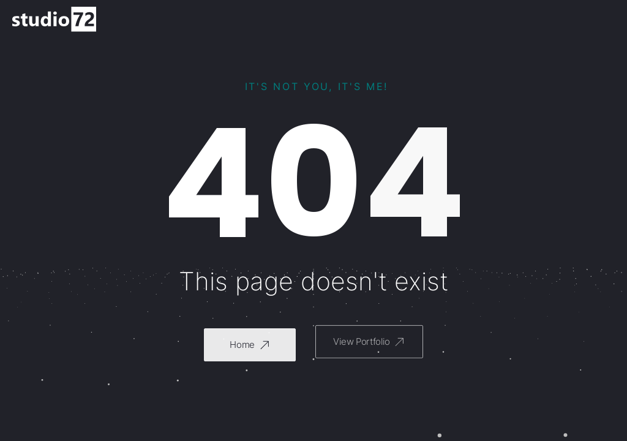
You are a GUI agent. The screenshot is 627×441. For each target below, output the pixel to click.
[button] (250, 343)
